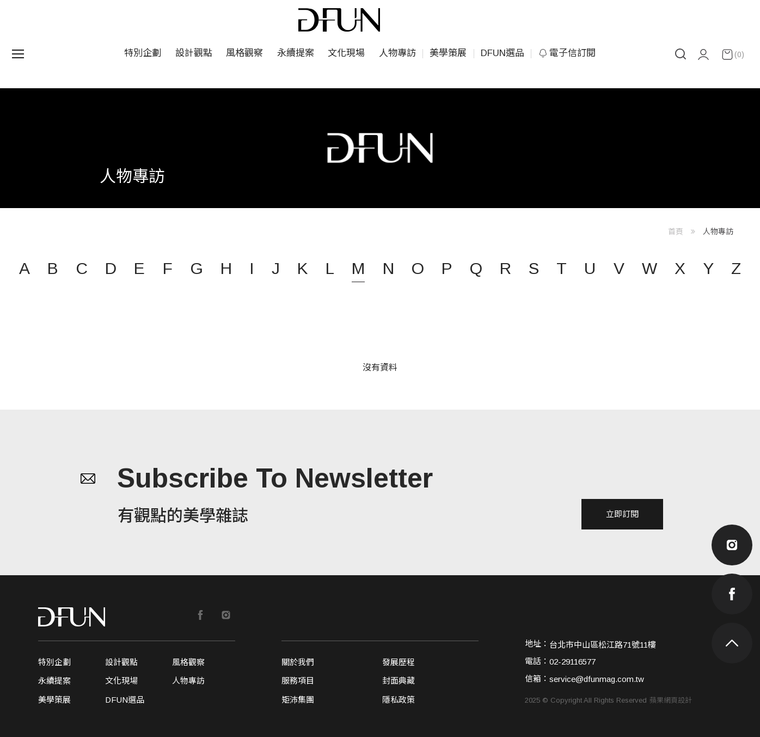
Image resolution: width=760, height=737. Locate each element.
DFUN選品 (502, 53)
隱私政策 (398, 699)
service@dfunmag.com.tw (596, 679)
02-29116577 (572, 661)
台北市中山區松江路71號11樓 (602, 644)
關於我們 (297, 662)
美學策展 (448, 53)
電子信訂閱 (567, 53)
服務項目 (297, 680)
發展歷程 (398, 662)
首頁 (675, 231)
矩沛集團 (297, 699)
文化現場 (346, 53)
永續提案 (295, 53)
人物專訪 (397, 53)
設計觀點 (193, 53)
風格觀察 (244, 53)
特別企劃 (142, 53)
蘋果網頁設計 (670, 700)
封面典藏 (398, 680)
